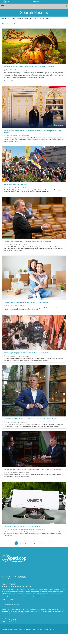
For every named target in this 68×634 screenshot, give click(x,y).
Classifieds (19, 18)
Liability (46, 629)
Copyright (39, 629)
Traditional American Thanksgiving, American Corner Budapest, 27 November (29, 66)
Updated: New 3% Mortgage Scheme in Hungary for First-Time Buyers (26, 302)
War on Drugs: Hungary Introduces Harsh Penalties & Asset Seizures (26, 353)
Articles (7, 18)
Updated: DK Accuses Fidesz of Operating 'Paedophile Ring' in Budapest (27, 241)
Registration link (8, 81)
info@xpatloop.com (13, 604)
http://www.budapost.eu (27, 529)
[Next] (52, 543)
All (3, 18)
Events (13, 18)
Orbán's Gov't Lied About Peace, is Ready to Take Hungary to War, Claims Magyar (30, 419)
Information (34, 18)
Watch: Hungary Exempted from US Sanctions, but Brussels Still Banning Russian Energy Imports (32, 131)
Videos (48, 18)
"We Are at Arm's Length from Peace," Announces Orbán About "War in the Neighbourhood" (33, 469)
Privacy (52, 629)
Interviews (42, 18)
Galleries (26, 18)
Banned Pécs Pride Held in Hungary (15, 184)
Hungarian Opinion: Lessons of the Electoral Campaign (22, 526)
